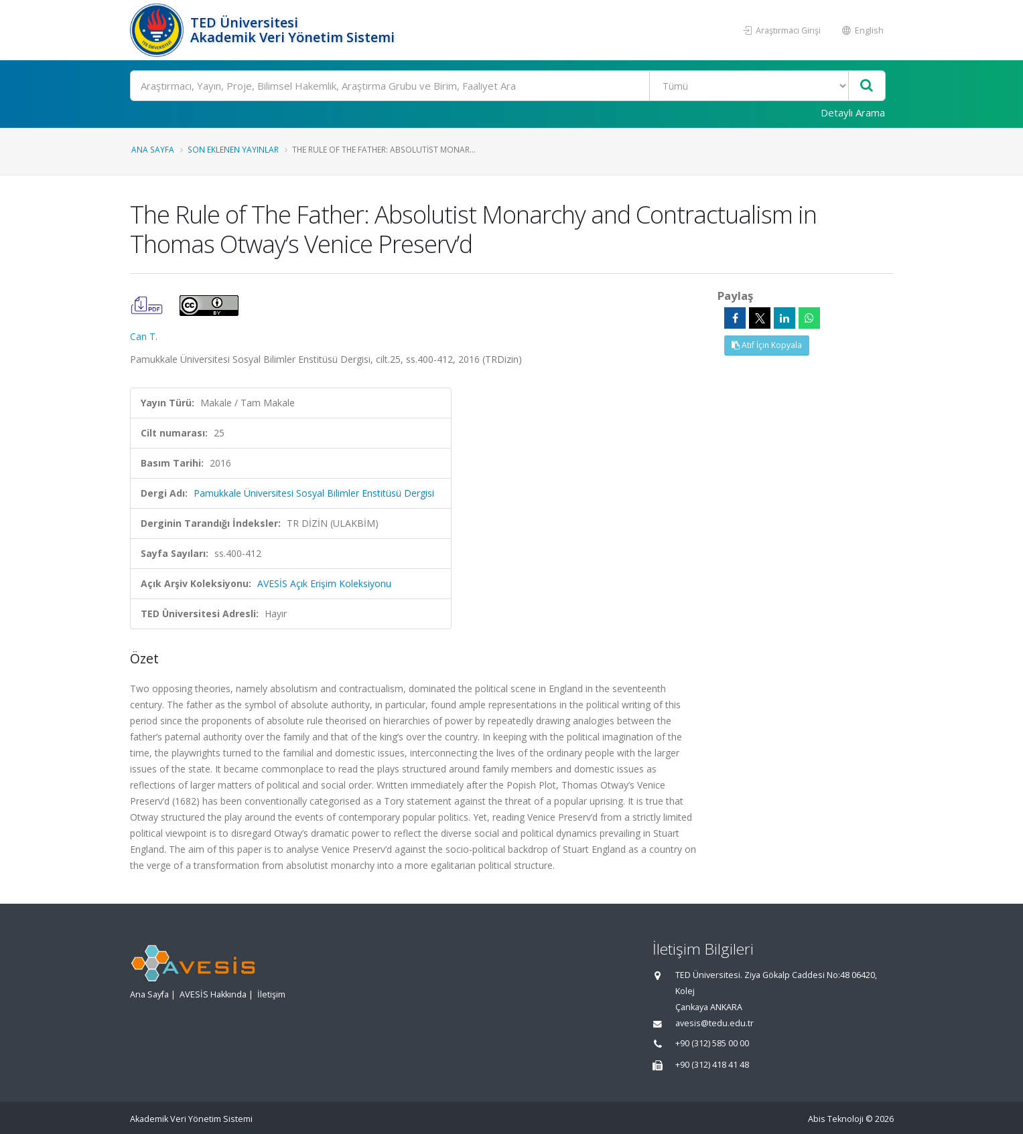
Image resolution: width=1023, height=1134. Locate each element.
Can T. (143, 336)
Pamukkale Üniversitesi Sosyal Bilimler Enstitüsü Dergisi (314, 493)
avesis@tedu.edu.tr (714, 1023)
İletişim (271, 994)
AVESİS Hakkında (213, 994)
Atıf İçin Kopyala (767, 345)
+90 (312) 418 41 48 (712, 1064)
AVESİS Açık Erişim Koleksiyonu (324, 583)
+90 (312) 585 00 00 (712, 1043)
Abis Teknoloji (836, 1119)
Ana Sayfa (152, 149)
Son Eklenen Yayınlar (233, 149)
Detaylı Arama (853, 112)
